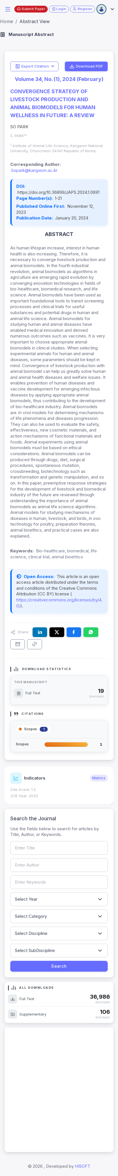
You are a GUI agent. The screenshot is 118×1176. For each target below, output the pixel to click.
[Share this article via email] (17, 644)
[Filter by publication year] (59, 899)
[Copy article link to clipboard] (34, 644)
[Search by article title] (59, 848)
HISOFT (82, 1166)
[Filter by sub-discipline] (59, 950)
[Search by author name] (59, 865)
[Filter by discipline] (59, 933)
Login (59, 9)
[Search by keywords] (59, 882)
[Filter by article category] (59, 916)
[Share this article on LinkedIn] (40, 632)
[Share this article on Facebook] (74, 632)
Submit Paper (31, 9)
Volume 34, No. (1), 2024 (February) (59, 79)
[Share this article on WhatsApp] (90, 632)
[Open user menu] (104, 9)
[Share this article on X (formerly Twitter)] (56, 632)
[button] (8, 8)
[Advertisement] (59, 1090)
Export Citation (32, 66)
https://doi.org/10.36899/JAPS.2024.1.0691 (58, 192)
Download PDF (86, 66)
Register (82, 9)
